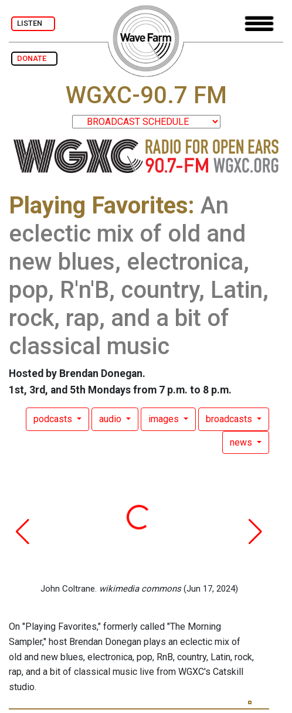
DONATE (34, 58)
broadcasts (230, 419)
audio (111, 419)
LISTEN (33, 23)
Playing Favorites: (102, 205)
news (242, 442)
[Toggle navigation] (259, 23)
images (164, 419)
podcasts (53, 419)
